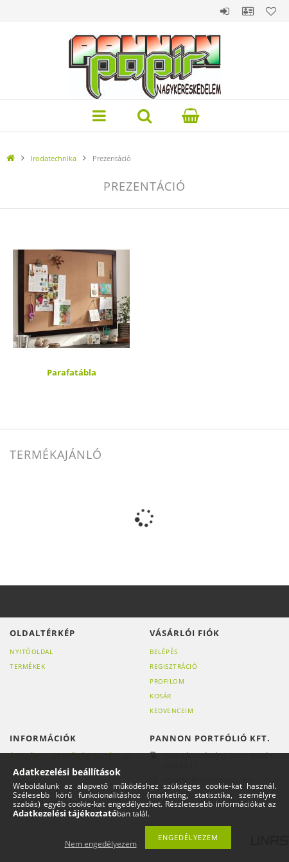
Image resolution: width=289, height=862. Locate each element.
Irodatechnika (53, 158)
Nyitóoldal (31, 651)
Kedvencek (271, 11)
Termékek (27, 666)
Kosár (160, 695)
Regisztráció (173, 666)
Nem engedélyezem (101, 843)
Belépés (224, 11)
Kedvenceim (171, 710)
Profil (248, 11)
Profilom (167, 681)
